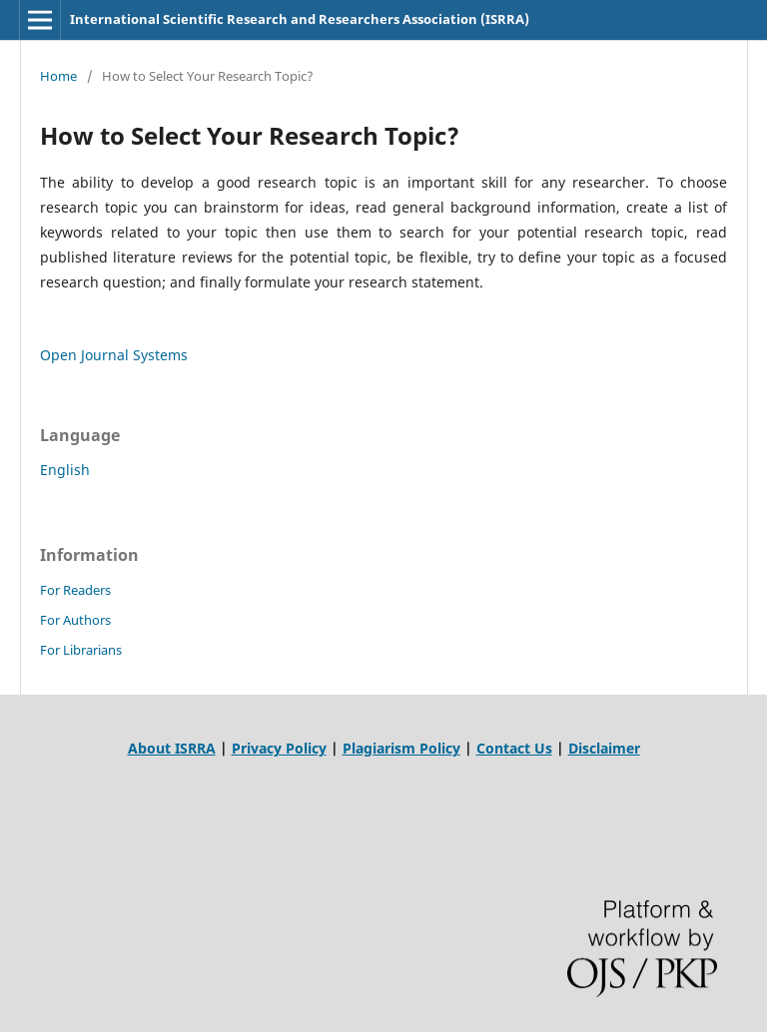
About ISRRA (172, 748)
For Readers (75, 590)
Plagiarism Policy (401, 748)
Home (58, 76)
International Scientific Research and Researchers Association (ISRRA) (299, 19)
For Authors (75, 620)
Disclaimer (604, 748)
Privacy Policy (279, 748)
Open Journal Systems (114, 354)
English (65, 469)
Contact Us (514, 748)
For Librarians (81, 650)
